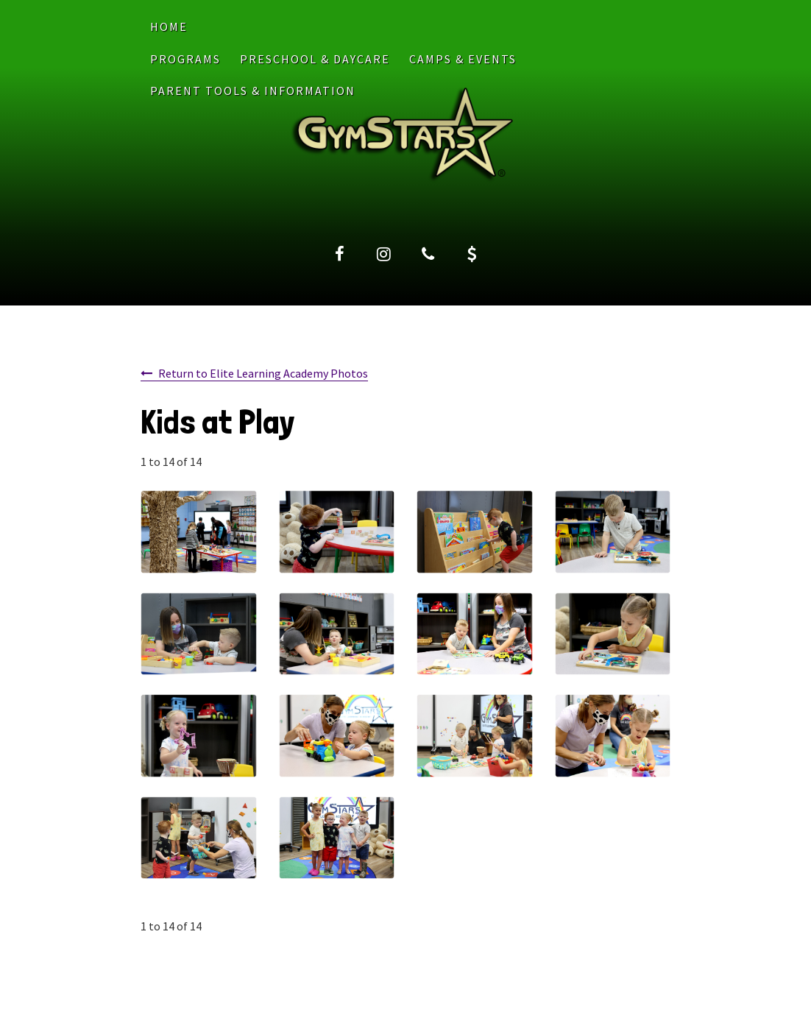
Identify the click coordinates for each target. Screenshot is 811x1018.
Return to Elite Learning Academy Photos (263, 373)
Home (169, 26)
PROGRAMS (185, 59)
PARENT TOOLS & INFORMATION (252, 90)
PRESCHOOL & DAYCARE (315, 59)
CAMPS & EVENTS (463, 59)
